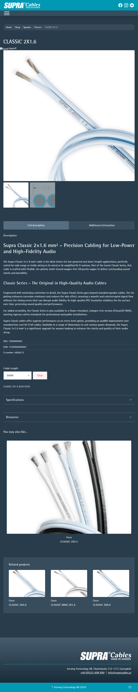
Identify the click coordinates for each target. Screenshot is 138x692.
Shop (17, 27)
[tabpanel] (69, 284)
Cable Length (11, 368)
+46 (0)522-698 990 (92, 672)
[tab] (36, 225)
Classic (37, 27)
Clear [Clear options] (40, 375)
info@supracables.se (119, 672)
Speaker (27, 27)
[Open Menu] (6, 13)
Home (9, 27)
